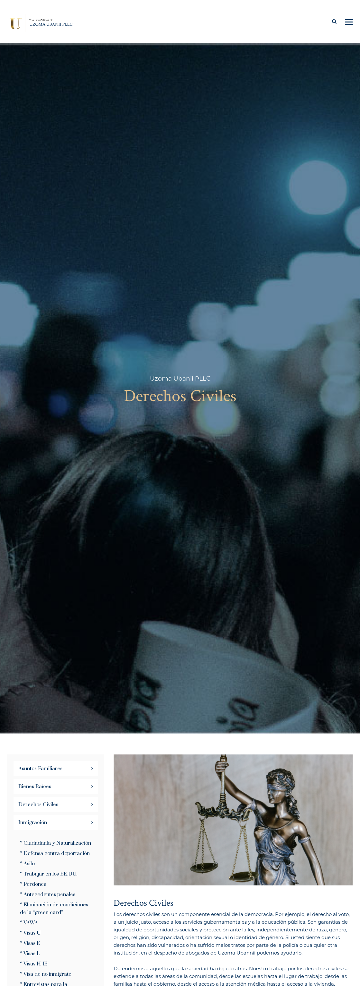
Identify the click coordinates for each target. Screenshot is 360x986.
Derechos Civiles (38, 804)
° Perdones (33, 884)
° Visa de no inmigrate (45, 974)
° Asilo (27, 863)
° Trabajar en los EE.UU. (48, 874)
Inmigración (32, 822)
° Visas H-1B (34, 964)
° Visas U (30, 933)
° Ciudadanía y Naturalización (55, 843)
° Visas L (30, 953)
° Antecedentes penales (47, 894)
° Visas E (30, 943)
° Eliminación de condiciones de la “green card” (54, 909)
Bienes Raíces (34, 786)
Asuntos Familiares (40, 768)
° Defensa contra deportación (55, 853)
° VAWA (29, 923)
